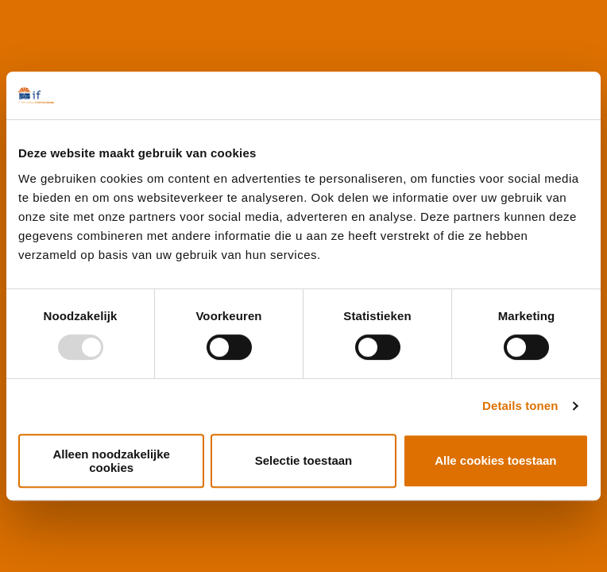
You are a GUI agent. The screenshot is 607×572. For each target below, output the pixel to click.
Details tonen (520, 405)
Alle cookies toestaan (495, 460)
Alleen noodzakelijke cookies (111, 460)
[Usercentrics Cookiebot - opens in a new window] (519, 95)
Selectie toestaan (304, 460)
